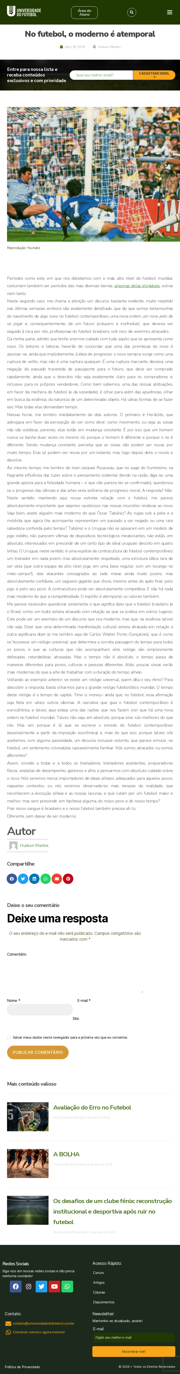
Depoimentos (104, 1302)
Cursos (98, 1272)
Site (76, 1018)
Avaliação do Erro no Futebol (94, 1107)
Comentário (16, 954)
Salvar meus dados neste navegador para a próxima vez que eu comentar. (70, 1037)
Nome (13, 1001)
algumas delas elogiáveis (137, 286)
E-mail (84, 1001)
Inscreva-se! (133, 1351)
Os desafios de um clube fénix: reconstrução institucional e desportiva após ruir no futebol (107, 1211)
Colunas (99, 1292)
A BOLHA (67, 1154)
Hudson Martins (34, 845)
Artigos (99, 1282)
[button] (84, 12)
